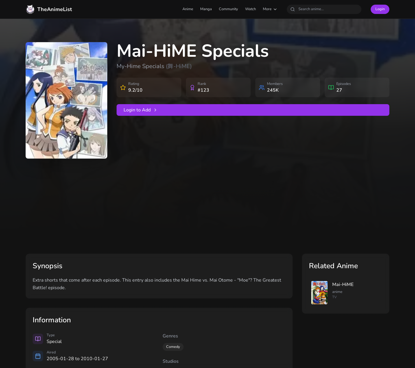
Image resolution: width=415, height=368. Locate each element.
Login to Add (141, 110)
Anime (187, 9)
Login (380, 9)
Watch (250, 9)
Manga (206, 9)
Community (228, 9)
